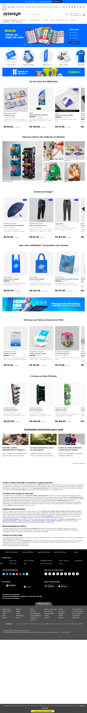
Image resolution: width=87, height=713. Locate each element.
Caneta (46, 615)
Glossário (9, 624)
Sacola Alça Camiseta (11, 279)
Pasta (31, 609)
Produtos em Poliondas (61, 408)
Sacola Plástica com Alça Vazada (66, 279)
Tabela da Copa (9, 115)
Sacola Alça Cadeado (36, 279)
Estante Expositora (36, 410)
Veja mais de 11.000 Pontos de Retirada (47, 7)
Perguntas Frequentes (43, 552)
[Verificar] (11, 585)
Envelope (33, 611)
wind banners (27, 520)
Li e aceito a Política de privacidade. (42, 711)
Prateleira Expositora (11, 410)
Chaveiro (47, 617)
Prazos (61, 563)
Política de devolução (46, 563)
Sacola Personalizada (50, 609)
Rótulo (18, 611)
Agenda (60, 615)
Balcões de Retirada (11, 552)
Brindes (60, 609)
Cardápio (61, 617)
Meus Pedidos (20, 7)
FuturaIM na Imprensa (59, 552)
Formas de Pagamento (10, 570)
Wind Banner (20, 615)
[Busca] (67, 14)
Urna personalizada (62, 353)
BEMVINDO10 (57, 1)
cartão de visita (45, 511)
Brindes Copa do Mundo (10, 113)
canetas (20, 520)
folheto (53, 511)
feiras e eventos (71, 519)
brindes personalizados (10, 520)
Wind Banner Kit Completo (38, 115)
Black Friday (75, 617)
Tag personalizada (35, 615)
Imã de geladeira (35, 613)
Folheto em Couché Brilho (64, 115)
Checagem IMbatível (27, 552)
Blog (25, 563)
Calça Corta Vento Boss (37, 225)
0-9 (80, 624)
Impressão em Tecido (10, 351)
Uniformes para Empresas (36, 223)
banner (63, 511)
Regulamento (78, 560)
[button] (6, 35)
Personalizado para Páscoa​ (62, 351)
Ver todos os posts (79, 463)
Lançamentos (76, 615)
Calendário (61, 611)
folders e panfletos (47, 516)
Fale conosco (13, 563)
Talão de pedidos (49, 613)
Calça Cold (59, 224)
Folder (4, 615)
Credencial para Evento (37, 353)
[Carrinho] (84, 15)
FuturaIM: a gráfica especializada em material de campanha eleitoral (13, 450)
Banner (31, 113)
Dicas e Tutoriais (63, 560)
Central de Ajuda (30, 7)
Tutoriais (75, 552)
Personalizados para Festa (36, 351)
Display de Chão (60, 410)
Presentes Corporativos (10, 223)
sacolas (72, 511)
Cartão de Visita (6, 611)
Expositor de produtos (10, 408)
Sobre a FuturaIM (29, 560)
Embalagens (61, 613)
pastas (68, 511)
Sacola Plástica (8, 277)
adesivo (57, 511)
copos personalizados (38, 520)
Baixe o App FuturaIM (51, 582)
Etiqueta (18, 609)
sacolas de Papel (50, 520)
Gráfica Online (6, 609)
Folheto (57, 113)
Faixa (17, 617)
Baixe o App (13, 560)
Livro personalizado (77, 611)
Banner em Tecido (10, 353)
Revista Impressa (77, 609)
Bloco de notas (48, 611)
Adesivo (4, 617)
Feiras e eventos (77, 613)
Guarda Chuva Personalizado (14, 225)
